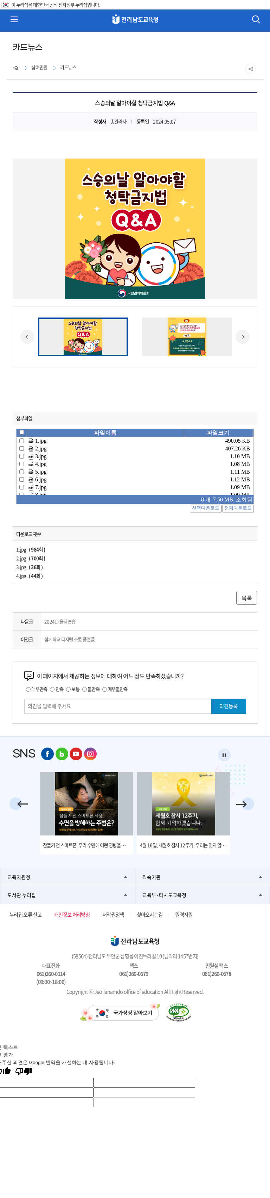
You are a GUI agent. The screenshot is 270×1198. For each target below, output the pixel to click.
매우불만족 (118, 688)
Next (243, 337)
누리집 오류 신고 (25, 914)
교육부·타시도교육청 (164, 894)
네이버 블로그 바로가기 (62, 754)
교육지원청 (18, 876)
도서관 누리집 (21, 894)
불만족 (93, 688)
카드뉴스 (68, 67)
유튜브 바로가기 (76, 754)
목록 (247, 598)
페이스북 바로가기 (47, 754)
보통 (75, 688)
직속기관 (151, 876)
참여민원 (39, 67)
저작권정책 (113, 914)
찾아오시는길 (150, 914)
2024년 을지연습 (59, 621)
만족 (60, 688)
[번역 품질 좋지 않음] (23, 1072)
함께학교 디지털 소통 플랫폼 (69, 639)
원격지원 (183, 914)
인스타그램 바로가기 (90, 754)
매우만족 (39, 688)
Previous (27, 337)
